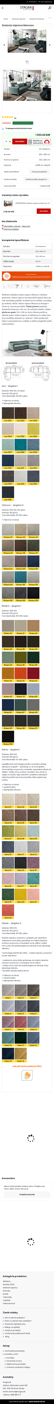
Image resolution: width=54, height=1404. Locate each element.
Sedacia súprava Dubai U (16, 1241)
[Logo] (27, 8)
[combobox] (39, 171)
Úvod (6, 19)
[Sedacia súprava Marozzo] (27, 41)
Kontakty (10, 1358)
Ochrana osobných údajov (18, 1367)
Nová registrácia (46, 2)
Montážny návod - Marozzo (16, 226)
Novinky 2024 (8, 1284)
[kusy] (12, 1161)
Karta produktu (10, 229)
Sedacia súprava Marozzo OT (18, 1142)
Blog (7, 1336)
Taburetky (7, 1297)
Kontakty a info (11, 1354)
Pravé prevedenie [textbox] (39, 172)
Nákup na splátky (12, 1327)
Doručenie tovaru (14, 1361)
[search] (49, 8)
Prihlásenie (33, 2)
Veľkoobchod (9, 1303)
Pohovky (6, 1291)
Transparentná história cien (17, 128)
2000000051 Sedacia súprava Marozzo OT (32, 203)
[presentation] (4, 44)
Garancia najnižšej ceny (15, 1324)
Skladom (7, 1281)
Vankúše (6, 1300)
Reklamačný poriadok (16, 1364)
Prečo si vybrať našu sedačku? (18, 1321)
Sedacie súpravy (18, 19)
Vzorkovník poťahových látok (17, 1333)
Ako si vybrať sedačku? (15, 1317)
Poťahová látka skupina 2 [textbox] (36, 179)
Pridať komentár (27, 1194)
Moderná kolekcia (37, 19)
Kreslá (5, 1294)
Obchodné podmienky (15, 1351)
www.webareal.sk (37, 1401)
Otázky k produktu (13, 1330)
